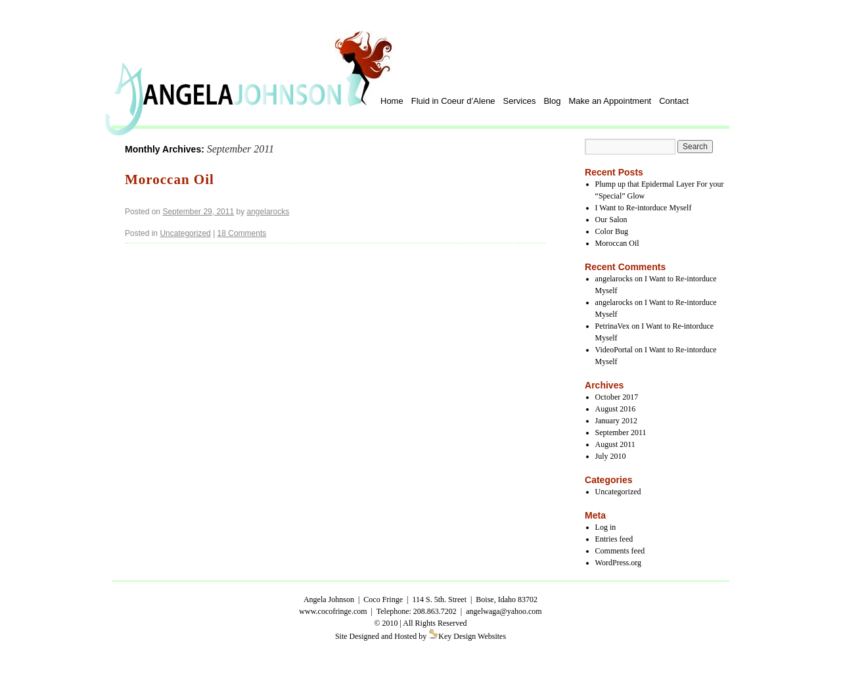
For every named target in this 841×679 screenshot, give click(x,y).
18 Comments (242, 233)
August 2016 (615, 408)
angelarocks (268, 211)
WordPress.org (618, 562)
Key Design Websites (472, 636)
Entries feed (614, 539)
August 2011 (615, 444)
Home (391, 101)
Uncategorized (185, 233)
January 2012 (616, 420)
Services (519, 101)
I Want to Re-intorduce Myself (643, 207)
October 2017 (617, 397)
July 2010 (610, 456)
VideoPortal (614, 349)
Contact (674, 101)
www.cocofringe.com (333, 611)
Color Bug (611, 231)
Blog (551, 101)
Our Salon (611, 219)
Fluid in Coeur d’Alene (453, 101)
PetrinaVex (612, 326)
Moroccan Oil (169, 179)
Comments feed (620, 550)
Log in (605, 527)
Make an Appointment (609, 101)
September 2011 (621, 432)
